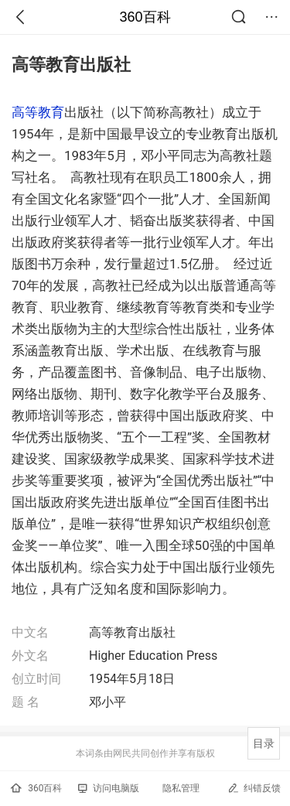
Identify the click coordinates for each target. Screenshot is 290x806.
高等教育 (38, 112)
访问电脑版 (108, 788)
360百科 (144, 17)
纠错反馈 (254, 788)
